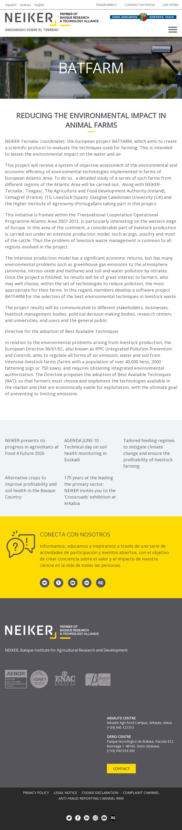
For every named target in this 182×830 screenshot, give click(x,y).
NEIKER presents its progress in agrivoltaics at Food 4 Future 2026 (32, 447)
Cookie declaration (100, 792)
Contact (121, 768)
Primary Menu (172, 30)
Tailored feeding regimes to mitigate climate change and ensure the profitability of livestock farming (149, 453)
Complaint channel (141, 792)
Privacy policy (36, 792)
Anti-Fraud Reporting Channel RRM (91, 798)
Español (11, 5)
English (39, 5)
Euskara (25, 5)
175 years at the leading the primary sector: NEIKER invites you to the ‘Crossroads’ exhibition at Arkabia (90, 490)
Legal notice (65, 792)
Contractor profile (140, 5)
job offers (170, 5)
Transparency (106, 5)
